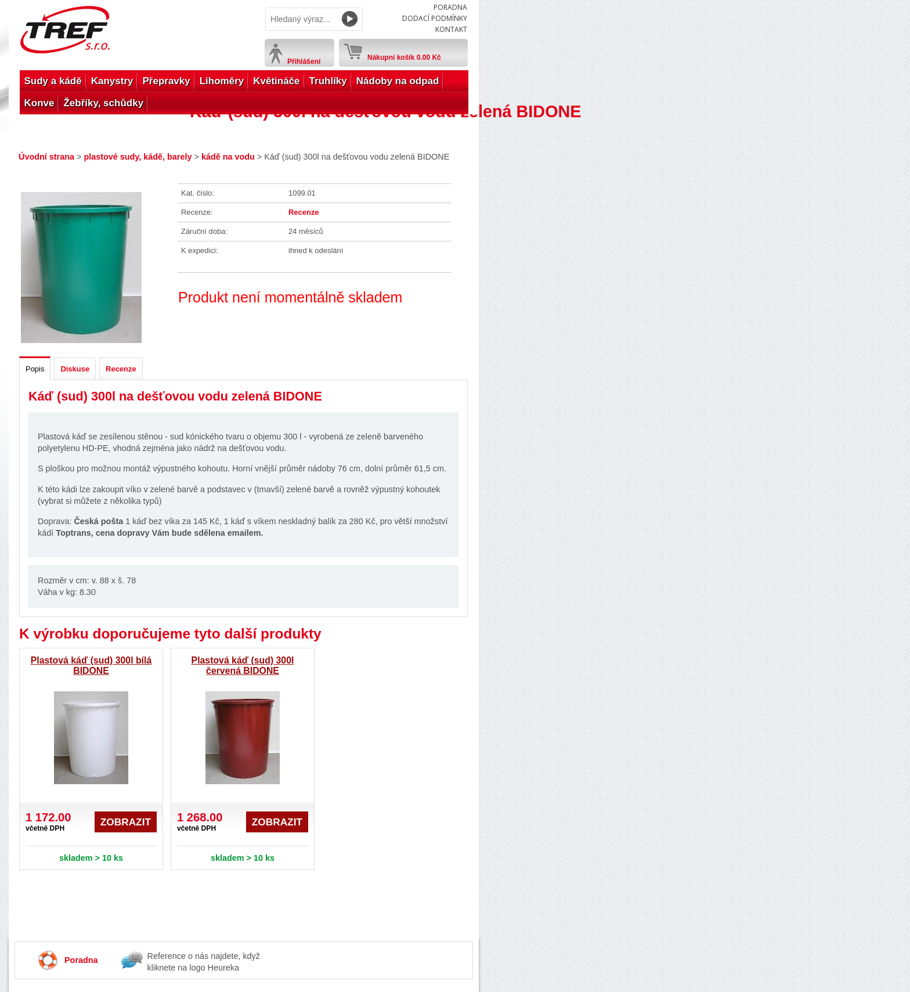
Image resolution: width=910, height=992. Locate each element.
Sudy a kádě (53, 80)
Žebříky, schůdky (103, 103)
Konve (39, 103)
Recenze (303, 212)
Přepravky (166, 80)
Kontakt (451, 29)
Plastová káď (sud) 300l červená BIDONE (243, 665)
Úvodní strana (46, 156)
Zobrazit (125, 822)
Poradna (450, 7)
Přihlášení (303, 61)
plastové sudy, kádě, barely (138, 156)
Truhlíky (328, 80)
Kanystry (112, 80)
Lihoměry (222, 80)
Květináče (276, 80)
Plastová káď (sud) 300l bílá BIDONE (91, 665)
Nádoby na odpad (397, 80)
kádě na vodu (228, 156)
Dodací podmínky (434, 18)
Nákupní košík (404, 55)
